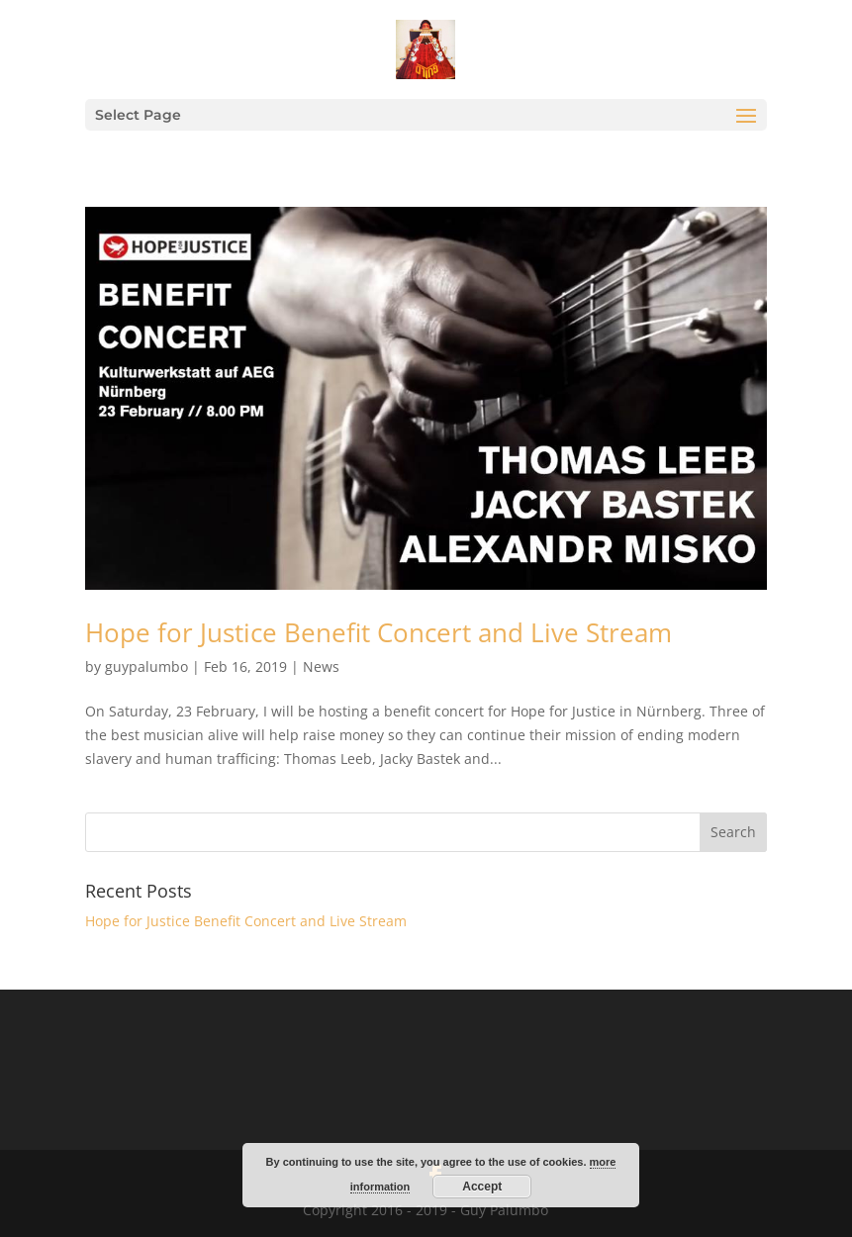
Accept (482, 1186)
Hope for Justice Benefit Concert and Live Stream (378, 632)
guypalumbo (146, 666)
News (321, 666)
